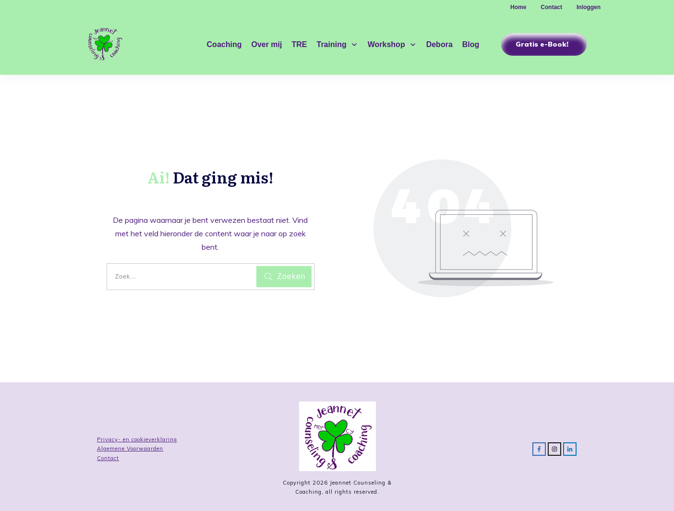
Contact (108, 458)
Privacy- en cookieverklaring (137, 439)
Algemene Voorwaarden (130, 448)
